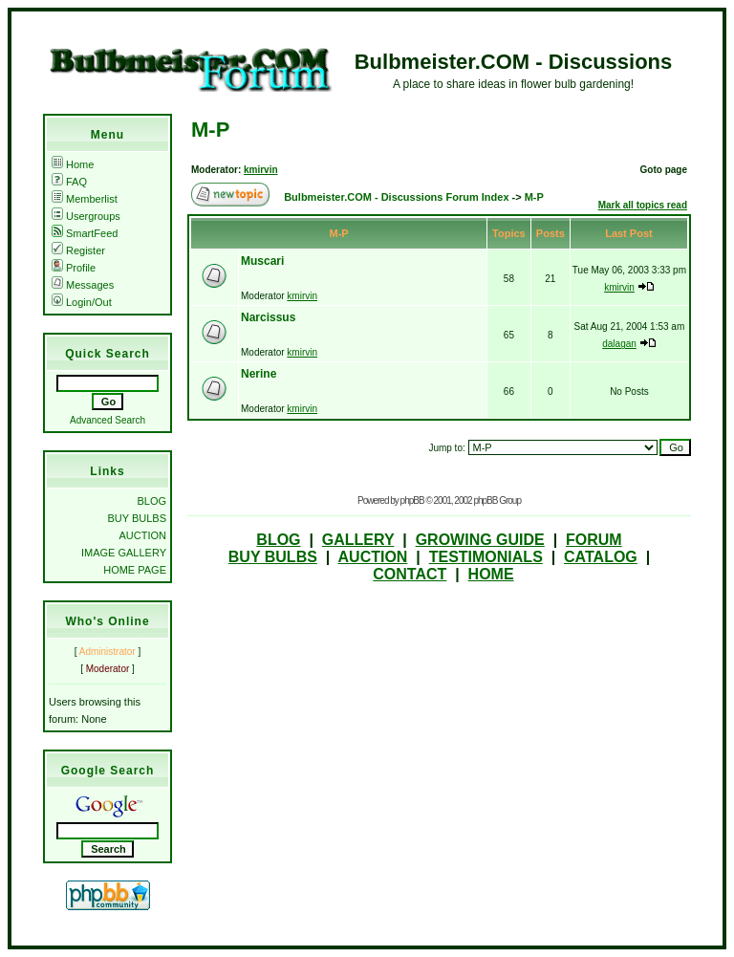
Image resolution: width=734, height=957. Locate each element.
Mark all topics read (642, 205)
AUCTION (143, 535)
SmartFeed (85, 233)
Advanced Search (107, 420)
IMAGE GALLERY (123, 552)
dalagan (619, 343)
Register (78, 250)
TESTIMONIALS (486, 557)
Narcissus (268, 317)
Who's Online (107, 621)
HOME (491, 574)
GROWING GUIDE (480, 540)
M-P (210, 129)
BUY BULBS (136, 518)
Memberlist (85, 199)
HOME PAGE (134, 570)
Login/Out (82, 302)
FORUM (594, 540)
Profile (74, 267)
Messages (83, 285)
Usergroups (86, 216)
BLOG (151, 501)
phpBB (412, 500)
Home (73, 164)
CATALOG (600, 557)
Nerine (258, 374)
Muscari (262, 261)
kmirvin (261, 169)
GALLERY (358, 540)
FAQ (69, 181)
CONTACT (409, 574)
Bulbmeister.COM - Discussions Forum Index (396, 197)
